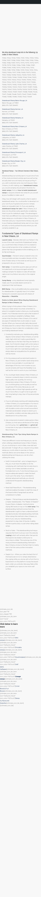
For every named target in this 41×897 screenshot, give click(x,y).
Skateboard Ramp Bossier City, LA (13, 161)
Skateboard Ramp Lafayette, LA (13, 135)
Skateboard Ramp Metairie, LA (12, 118)
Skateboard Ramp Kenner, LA (12, 109)
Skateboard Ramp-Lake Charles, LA (14, 144)
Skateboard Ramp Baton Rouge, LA (14, 100)
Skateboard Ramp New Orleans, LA (14, 126)
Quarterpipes (20, 657)
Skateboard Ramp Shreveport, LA (14, 152)
